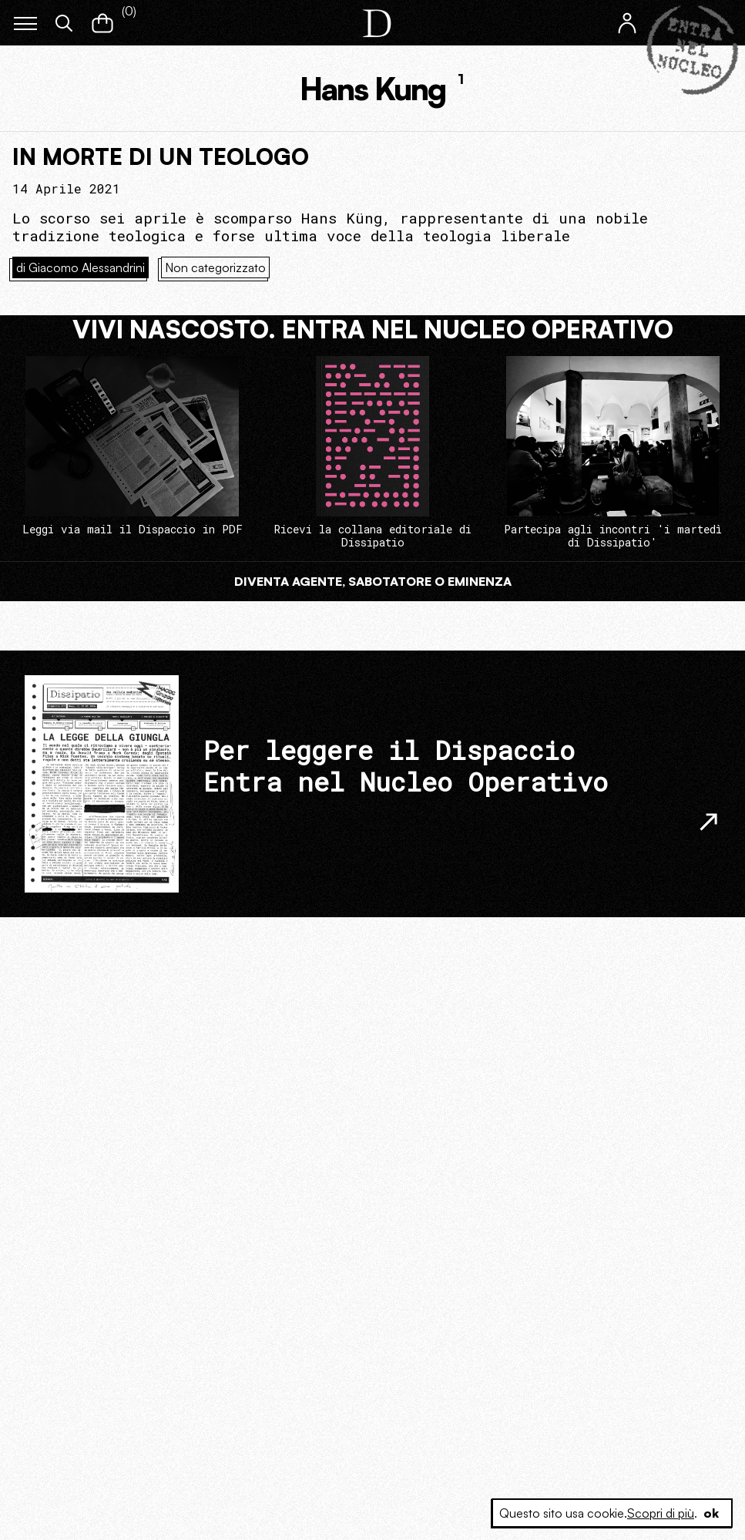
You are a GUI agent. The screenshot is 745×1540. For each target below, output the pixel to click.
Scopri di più (660, 1513)
